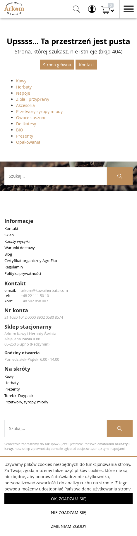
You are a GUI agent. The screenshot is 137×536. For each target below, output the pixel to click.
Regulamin (13, 267)
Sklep (9, 234)
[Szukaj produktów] (120, 176)
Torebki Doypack (18, 395)
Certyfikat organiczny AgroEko (30, 260)
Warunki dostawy (19, 247)
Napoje (23, 93)
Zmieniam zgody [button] (68, 526)
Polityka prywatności (22, 273)
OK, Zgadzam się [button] (68, 499)
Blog (8, 254)
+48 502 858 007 (34, 300)
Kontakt (86, 64)
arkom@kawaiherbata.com (44, 290)
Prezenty (24, 136)
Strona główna (57, 64)
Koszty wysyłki (17, 241)
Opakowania (28, 142)
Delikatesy (26, 123)
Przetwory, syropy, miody (26, 402)
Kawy (21, 81)
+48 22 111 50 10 (35, 295)
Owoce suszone (31, 117)
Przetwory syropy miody (39, 111)
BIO (19, 130)
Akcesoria (25, 105)
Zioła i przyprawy (32, 99)
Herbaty (24, 87)
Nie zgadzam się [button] (68, 512)
